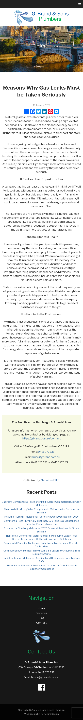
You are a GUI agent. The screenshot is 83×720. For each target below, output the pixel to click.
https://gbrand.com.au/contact (41, 438)
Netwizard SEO (50, 480)
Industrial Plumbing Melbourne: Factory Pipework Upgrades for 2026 (41, 516)
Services (41, 613)
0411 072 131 (46, 451)
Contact (41, 622)
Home (41, 608)
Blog (41, 618)
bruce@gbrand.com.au (45, 457)
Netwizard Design (50, 714)
